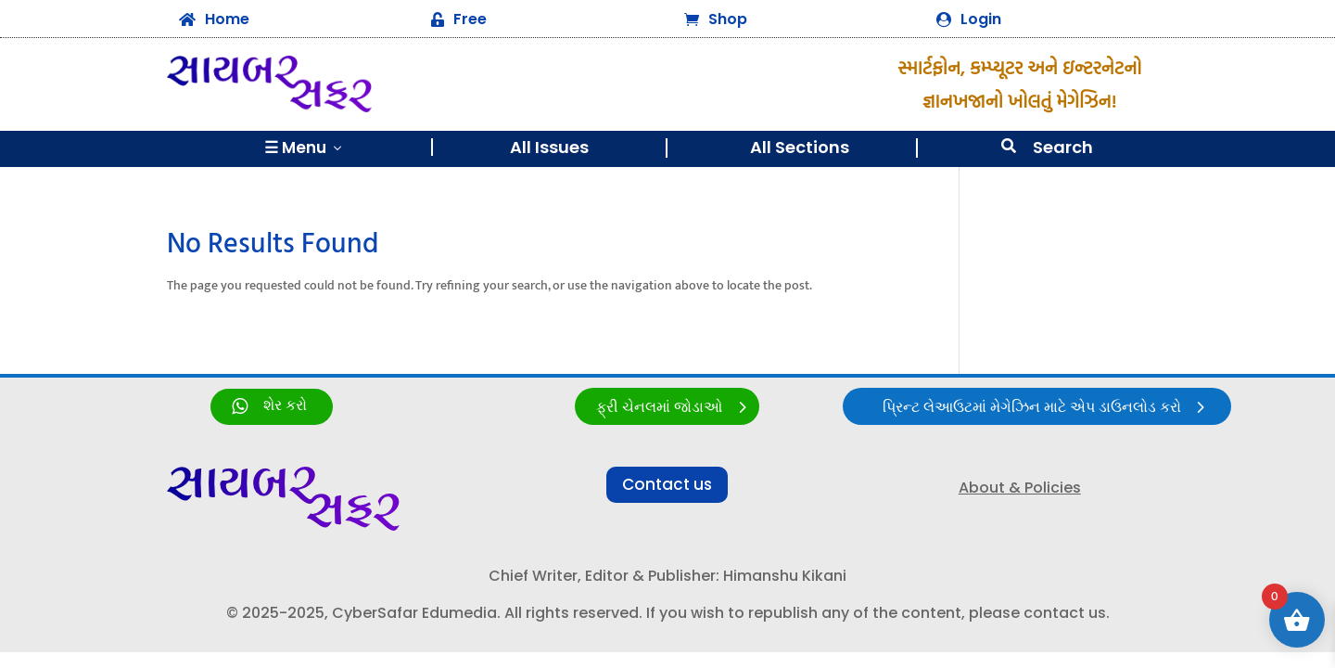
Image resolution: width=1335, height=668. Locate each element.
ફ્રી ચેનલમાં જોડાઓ (659, 407)
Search (1063, 147)
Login (980, 19)
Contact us (667, 484)
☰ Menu (304, 147)
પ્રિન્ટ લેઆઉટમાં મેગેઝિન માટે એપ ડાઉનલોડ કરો (1032, 407)
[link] (271, 407)
